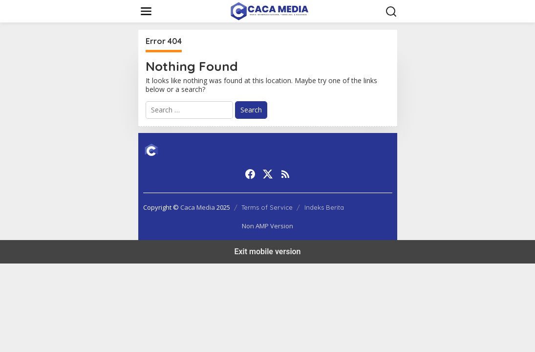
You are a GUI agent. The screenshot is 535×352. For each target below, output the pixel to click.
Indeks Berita (324, 207)
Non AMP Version (267, 225)
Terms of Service (267, 207)
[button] (391, 11)
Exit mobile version (267, 251)
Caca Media (197, 207)
